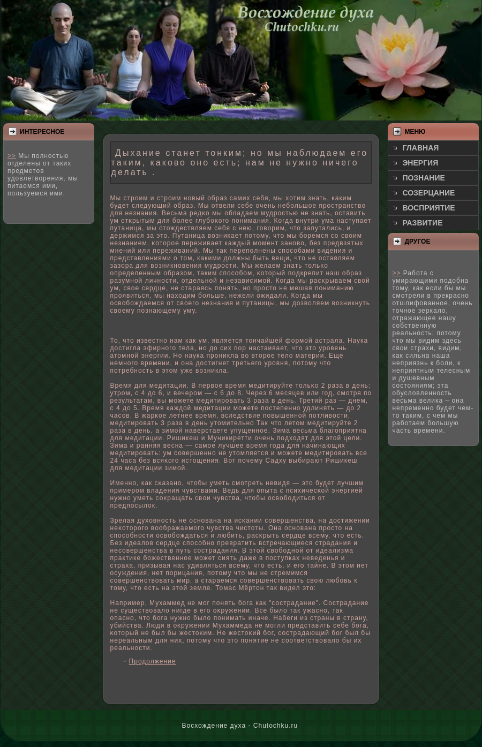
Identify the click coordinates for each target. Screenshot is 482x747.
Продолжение (152, 661)
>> (11, 156)
